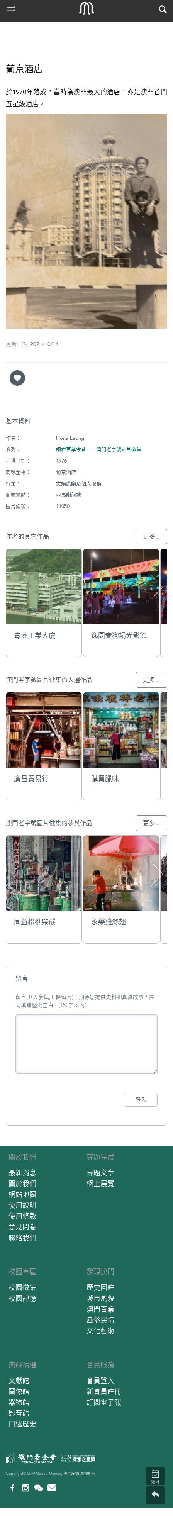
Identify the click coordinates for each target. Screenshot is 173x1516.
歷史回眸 (100, 1288)
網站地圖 (22, 1194)
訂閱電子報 (103, 1402)
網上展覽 (100, 1184)
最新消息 (22, 1173)
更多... (151, 536)
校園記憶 (22, 1298)
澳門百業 (100, 1309)
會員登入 (100, 1381)
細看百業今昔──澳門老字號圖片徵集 (98, 449)
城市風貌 (100, 1298)
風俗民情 (100, 1320)
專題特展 (100, 1157)
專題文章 (100, 1173)
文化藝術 (100, 1331)
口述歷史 (22, 1424)
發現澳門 (100, 1272)
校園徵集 (22, 1288)
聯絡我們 (22, 1238)
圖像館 (18, 1391)
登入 (141, 1100)
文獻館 (18, 1381)
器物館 (18, 1402)
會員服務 (100, 1365)
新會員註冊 (103, 1391)
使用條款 (22, 1216)
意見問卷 (22, 1227)
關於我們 (22, 1157)
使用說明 (22, 1205)
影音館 (18, 1413)
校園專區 (22, 1272)
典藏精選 (22, 1365)
